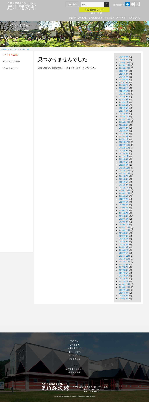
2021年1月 (124, 187)
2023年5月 (124, 133)
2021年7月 (124, 176)
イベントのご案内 (10, 55)
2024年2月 (124, 113)
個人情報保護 (74, 372)
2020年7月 (124, 199)
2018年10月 (124, 230)
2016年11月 (124, 287)
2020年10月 (124, 193)
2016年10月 (124, 290)
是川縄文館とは (95, 18)
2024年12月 (124, 91)
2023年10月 (124, 122)
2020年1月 (124, 210)
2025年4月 (124, 79)
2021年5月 (124, 182)
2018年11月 (124, 227)
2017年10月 (124, 261)
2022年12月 (124, 142)
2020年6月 (124, 202)
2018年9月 (124, 233)
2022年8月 (124, 153)
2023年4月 (124, 136)
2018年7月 (124, 239)
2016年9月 (124, 293)
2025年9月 (124, 71)
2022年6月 (124, 159)
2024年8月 (124, 99)
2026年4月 (124, 57)
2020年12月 (124, 190)
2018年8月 (124, 236)
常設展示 (72, 18)
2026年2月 (124, 59)
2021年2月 (124, 185)
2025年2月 (124, 85)
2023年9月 (124, 125)
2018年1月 (124, 253)
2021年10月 (124, 173)
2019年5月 (124, 216)
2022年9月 (124, 150)
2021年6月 (124, 179)
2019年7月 (124, 213)
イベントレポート (10, 68)
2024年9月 (124, 96)
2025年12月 (124, 62)
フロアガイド (121, 18)
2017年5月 (124, 273)
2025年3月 (124, 82)
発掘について (134, 18)
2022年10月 (124, 148)
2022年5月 (124, 162)
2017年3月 (124, 278)
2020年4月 (124, 204)
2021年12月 (124, 168)
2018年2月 (124, 250)
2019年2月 (124, 222)
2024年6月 (124, 105)
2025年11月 (124, 65)
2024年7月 (124, 102)
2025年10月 (124, 68)
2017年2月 (124, 281)
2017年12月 (124, 256)
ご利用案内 (82, 18)
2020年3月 (124, 207)
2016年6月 (124, 295)
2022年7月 (124, 156)
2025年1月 (124, 88)
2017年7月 (124, 267)
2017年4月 (124, 276)
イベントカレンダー (11, 61)
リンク (74, 365)
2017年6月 (124, 270)
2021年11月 (124, 170)
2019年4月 (124, 219)
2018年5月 (124, 241)
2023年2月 (124, 139)
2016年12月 (124, 284)
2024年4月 (124, 111)
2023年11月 (124, 119)
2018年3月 (124, 247)
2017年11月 (124, 259)
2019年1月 (124, 224)
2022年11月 (124, 145)
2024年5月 (124, 108)
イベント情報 (109, 18)
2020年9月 (124, 196)
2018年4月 (124, 244)
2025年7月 (124, 77)
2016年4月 (124, 298)
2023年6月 (124, 131)
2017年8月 (124, 264)
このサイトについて (74, 369)
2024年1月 (124, 116)
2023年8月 (124, 128)
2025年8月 (124, 74)
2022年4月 (124, 165)
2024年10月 (124, 94)
